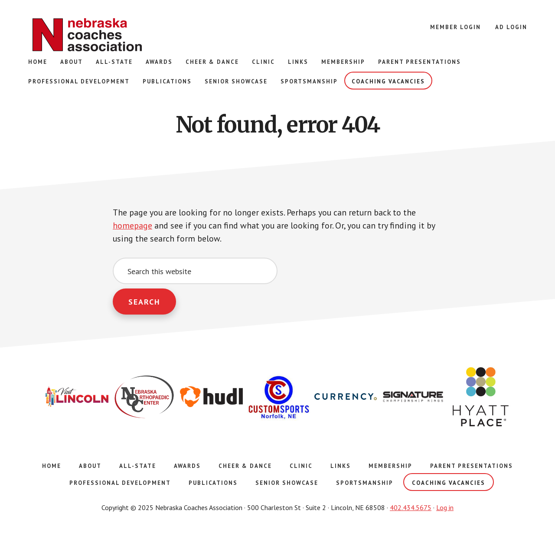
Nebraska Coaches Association (87, 34)
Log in (445, 507)
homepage (132, 226)
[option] (77, 397)
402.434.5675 (410, 507)
